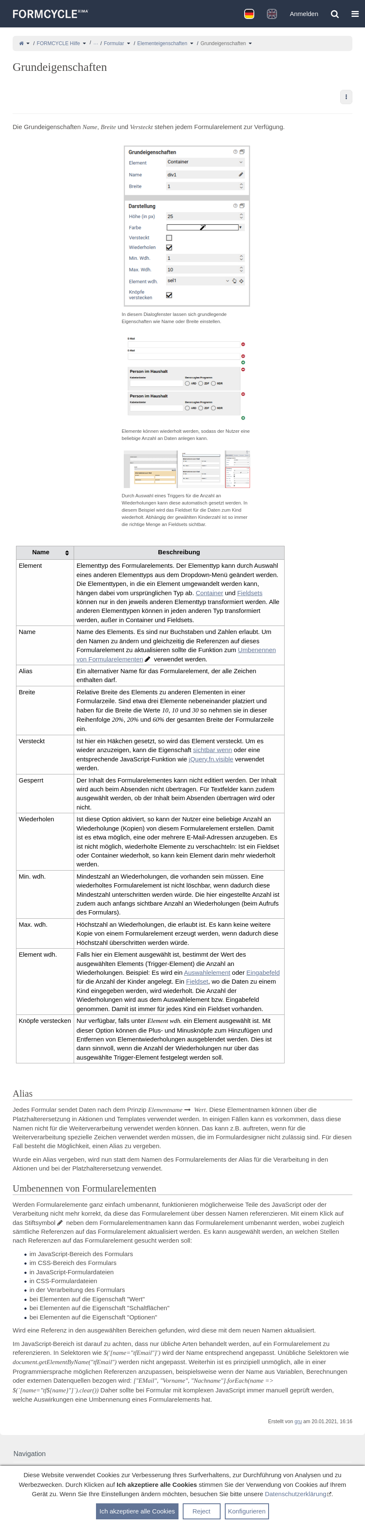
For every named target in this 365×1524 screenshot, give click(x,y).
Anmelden (304, 13)
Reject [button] (201, 1511)
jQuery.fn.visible (211, 759)
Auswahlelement (207, 972)
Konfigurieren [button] (247, 1511)
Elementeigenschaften (162, 43)
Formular (114, 43)
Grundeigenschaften (223, 43)
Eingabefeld (263, 972)
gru (298, 1421)
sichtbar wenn (212, 749)
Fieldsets (249, 592)
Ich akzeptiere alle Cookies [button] (137, 1511)
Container (209, 592)
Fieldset (197, 981)
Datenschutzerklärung (295, 1493)
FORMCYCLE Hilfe (58, 43)
